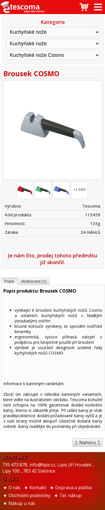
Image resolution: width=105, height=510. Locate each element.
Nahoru (87, 442)
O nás (14, 487)
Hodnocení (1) (33, 281)
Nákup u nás (21, 503)
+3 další (79, 189)
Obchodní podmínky (29, 495)
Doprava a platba (73, 487)
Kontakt (37, 487)
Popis (9, 281)
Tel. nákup (70, 495)
